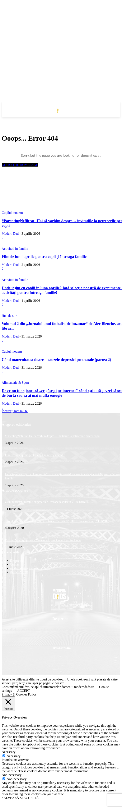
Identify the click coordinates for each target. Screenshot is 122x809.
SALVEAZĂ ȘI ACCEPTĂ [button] (20, 798)
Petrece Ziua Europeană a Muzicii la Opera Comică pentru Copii (43, 540)
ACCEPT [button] (23, 690)
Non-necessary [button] (12, 775)
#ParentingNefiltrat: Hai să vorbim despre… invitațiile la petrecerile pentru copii (52, 436)
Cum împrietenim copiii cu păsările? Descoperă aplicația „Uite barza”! (46, 501)
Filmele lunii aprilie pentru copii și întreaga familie (35, 455)
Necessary (13, 756)
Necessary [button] (8, 752)
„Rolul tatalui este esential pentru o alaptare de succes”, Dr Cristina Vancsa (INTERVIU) (57, 521)
